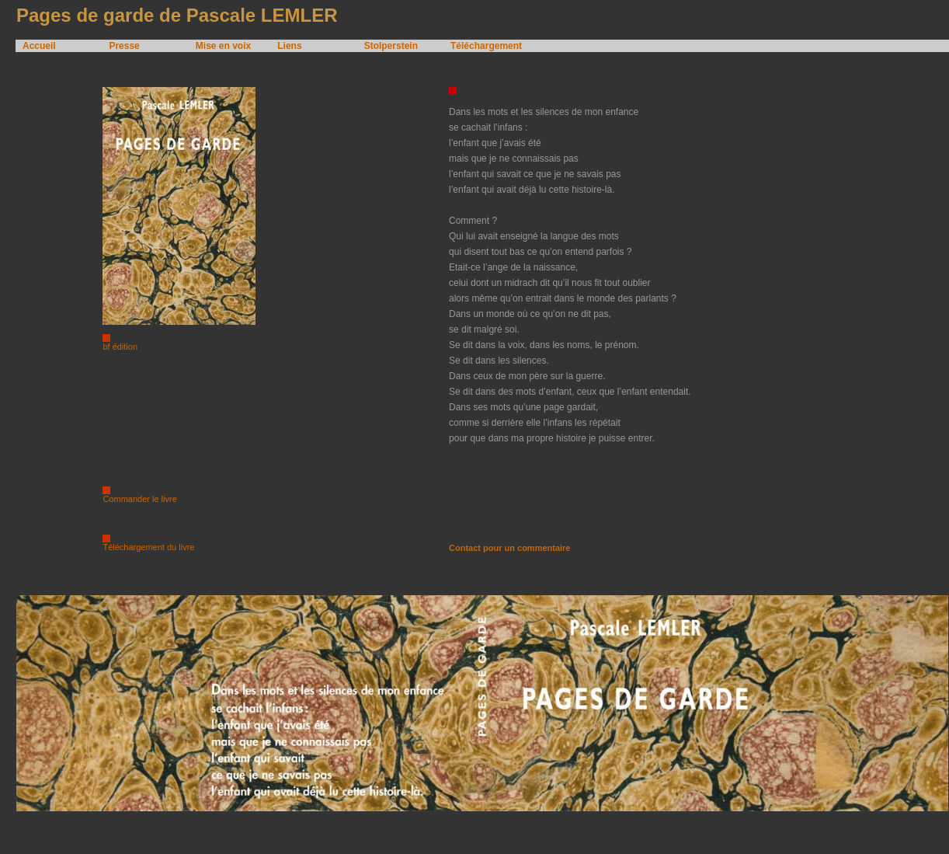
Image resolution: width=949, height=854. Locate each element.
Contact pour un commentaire (509, 547)
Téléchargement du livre (148, 547)
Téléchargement (486, 45)
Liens (289, 45)
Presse (124, 45)
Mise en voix (223, 45)
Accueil (39, 45)
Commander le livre (139, 499)
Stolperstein (391, 45)
